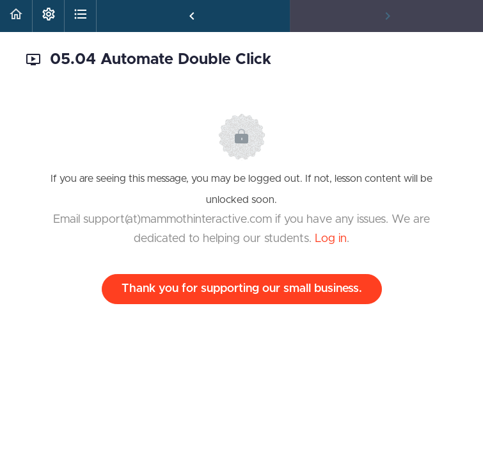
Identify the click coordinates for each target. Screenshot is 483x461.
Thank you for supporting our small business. (242, 289)
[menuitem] (48, 16)
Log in (331, 239)
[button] (16, 16)
